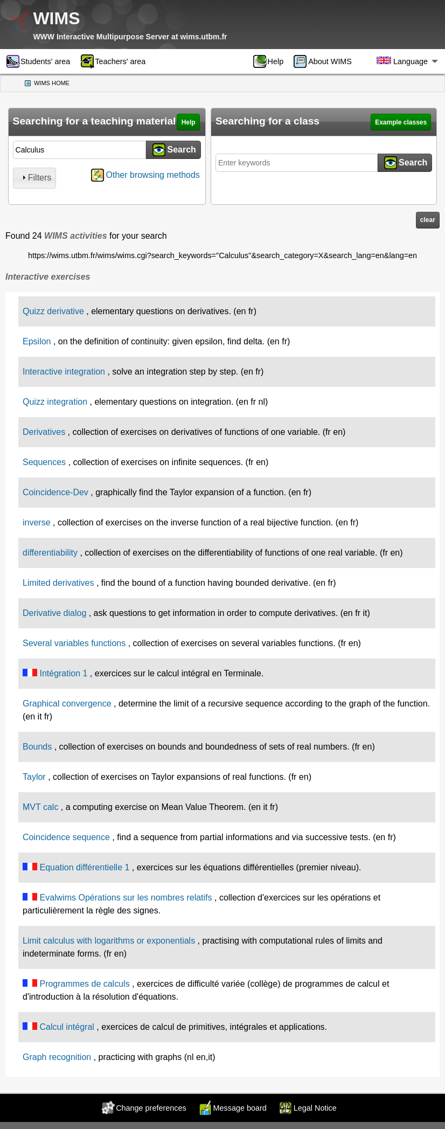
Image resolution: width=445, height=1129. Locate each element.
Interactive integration (64, 371)
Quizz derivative (53, 311)
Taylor (34, 776)
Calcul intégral (66, 1026)
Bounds (37, 746)
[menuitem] (272, 61)
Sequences (44, 462)
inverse (37, 522)
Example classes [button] (401, 122)
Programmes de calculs (84, 983)
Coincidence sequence (66, 837)
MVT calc (40, 807)
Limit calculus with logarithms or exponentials (109, 940)
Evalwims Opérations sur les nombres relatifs (125, 897)
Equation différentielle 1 (84, 867)
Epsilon (37, 341)
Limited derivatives (58, 582)
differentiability (50, 552)
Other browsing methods (153, 174)
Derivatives (44, 432)
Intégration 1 (63, 673)
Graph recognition (57, 1057)
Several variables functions (74, 643)
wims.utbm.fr (203, 36)
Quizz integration (55, 401)
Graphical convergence (67, 703)
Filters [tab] (35, 177)
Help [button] (189, 122)
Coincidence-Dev (55, 492)
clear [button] (427, 220)
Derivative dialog (54, 613)
